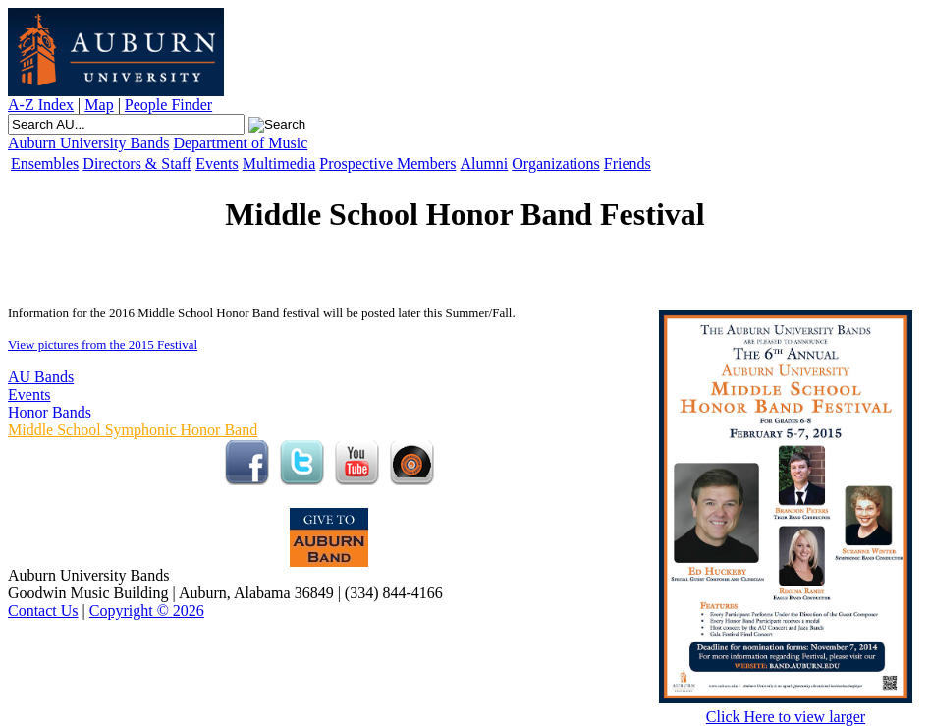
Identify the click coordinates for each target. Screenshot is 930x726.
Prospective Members (387, 163)
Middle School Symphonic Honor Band (132, 429)
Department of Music (240, 143)
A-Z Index (41, 104)
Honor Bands (49, 412)
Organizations (555, 163)
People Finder (168, 104)
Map (98, 104)
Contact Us (43, 610)
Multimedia (279, 163)
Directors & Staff (136, 163)
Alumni (484, 163)
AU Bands (41, 376)
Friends (627, 163)
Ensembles (45, 163)
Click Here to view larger (785, 710)
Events (217, 163)
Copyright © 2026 (146, 610)
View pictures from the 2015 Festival (102, 344)
